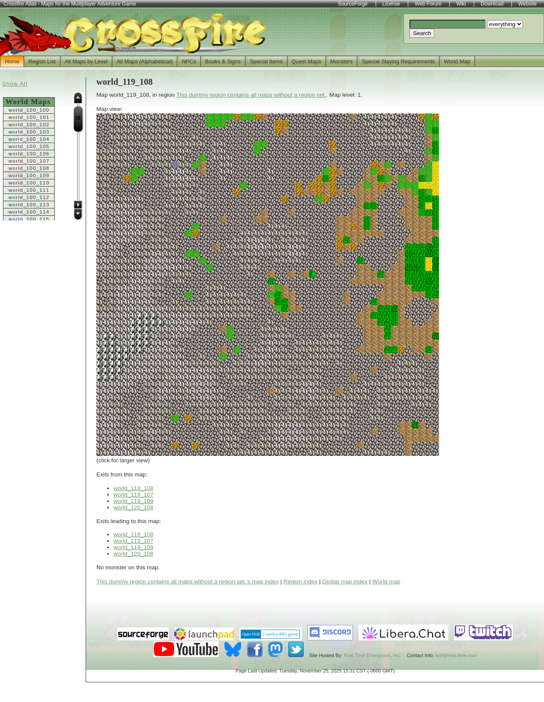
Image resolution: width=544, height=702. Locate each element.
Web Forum (428, 4)
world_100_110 (29, 182)
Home (12, 61)
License (391, 4)
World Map (457, 61)
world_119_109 (133, 501)
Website (527, 4)
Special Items (266, 61)
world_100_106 (29, 153)
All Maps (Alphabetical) (145, 61)
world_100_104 (29, 139)
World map (386, 581)
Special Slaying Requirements (398, 61)
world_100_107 (29, 161)
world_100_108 (29, 168)
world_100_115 (29, 219)
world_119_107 (133, 494)
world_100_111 (29, 190)
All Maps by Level (86, 61)
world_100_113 (29, 204)
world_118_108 (133, 488)
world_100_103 (29, 131)
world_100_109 (29, 175)
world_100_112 (29, 197)
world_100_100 (29, 110)
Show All (14, 83)
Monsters (341, 61)
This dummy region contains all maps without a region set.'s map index (187, 581)
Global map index (345, 581)
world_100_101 (29, 117)
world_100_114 (29, 211)
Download (492, 4)
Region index (300, 581)
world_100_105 (29, 146)
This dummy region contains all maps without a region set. (251, 95)
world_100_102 (29, 124)
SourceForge (353, 4)
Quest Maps (306, 61)
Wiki (461, 4)
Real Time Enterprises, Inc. (372, 655)
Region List (42, 61)
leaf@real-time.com (456, 655)
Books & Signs (223, 61)
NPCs (189, 61)
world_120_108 (133, 507)
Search (422, 33)
